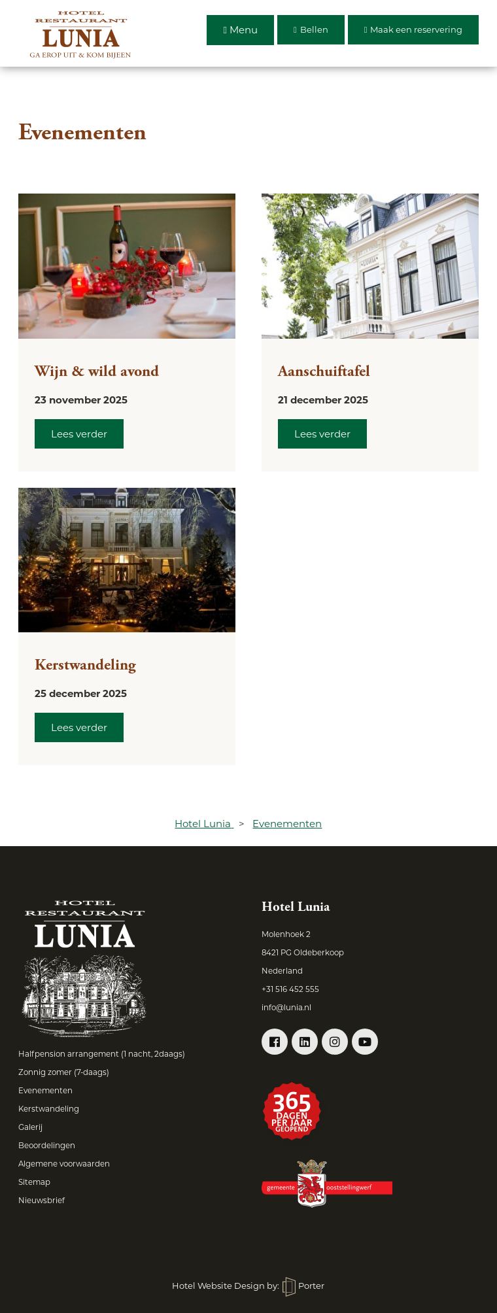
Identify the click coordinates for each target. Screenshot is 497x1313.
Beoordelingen (46, 1145)
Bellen (311, 29)
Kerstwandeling (85, 665)
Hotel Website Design (218, 1285)
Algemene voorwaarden (64, 1163)
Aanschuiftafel (324, 371)
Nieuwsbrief (41, 1200)
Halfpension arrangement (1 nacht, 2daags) (101, 1054)
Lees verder (79, 434)
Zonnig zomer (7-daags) (63, 1072)
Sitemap (34, 1182)
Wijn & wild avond (97, 371)
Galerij (30, 1127)
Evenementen (45, 1090)
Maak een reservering (413, 29)
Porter (303, 1285)
